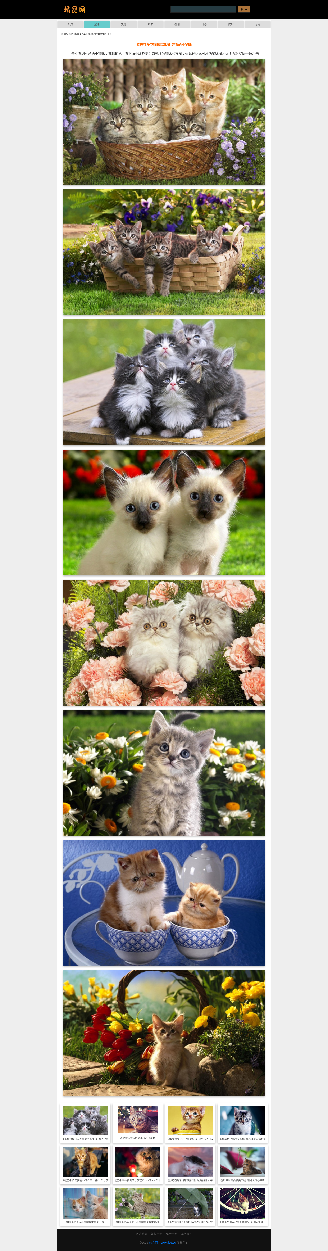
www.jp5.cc (168, 1242)
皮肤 (231, 24)
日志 (204, 24)
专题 (258, 24)
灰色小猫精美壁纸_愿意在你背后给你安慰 (247, 1138)
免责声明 (171, 1234)
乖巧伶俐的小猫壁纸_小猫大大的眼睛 (143, 1180)
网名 (151, 24)
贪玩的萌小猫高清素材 (142, 1138)
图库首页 (77, 33)
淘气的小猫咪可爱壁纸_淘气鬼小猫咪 (195, 1221)
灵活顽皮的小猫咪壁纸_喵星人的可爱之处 (195, 1138)
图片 (70, 24)
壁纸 (97, 24)
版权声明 (156, 1234)
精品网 (153, 1242)
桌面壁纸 (88, 33)
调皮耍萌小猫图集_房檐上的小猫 (90, 1180)
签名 (177, 24)
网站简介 (141, 1234)
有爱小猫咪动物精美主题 (90, 1221)
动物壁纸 (100, 33)
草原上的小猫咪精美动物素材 (142, 1221)
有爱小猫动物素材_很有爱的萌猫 (247, 1221)
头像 (124, 24)
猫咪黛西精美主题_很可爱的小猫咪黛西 (248, 1180)
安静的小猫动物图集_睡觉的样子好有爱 (195, 1180)
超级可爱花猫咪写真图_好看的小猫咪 (90, 1138)
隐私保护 (186, 1234)
